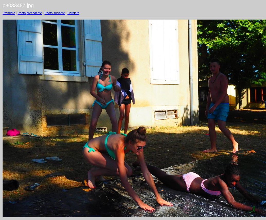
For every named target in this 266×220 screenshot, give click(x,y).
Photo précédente (29, 13)
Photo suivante (55, 13)
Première (9, 13)
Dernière (73, 13)
